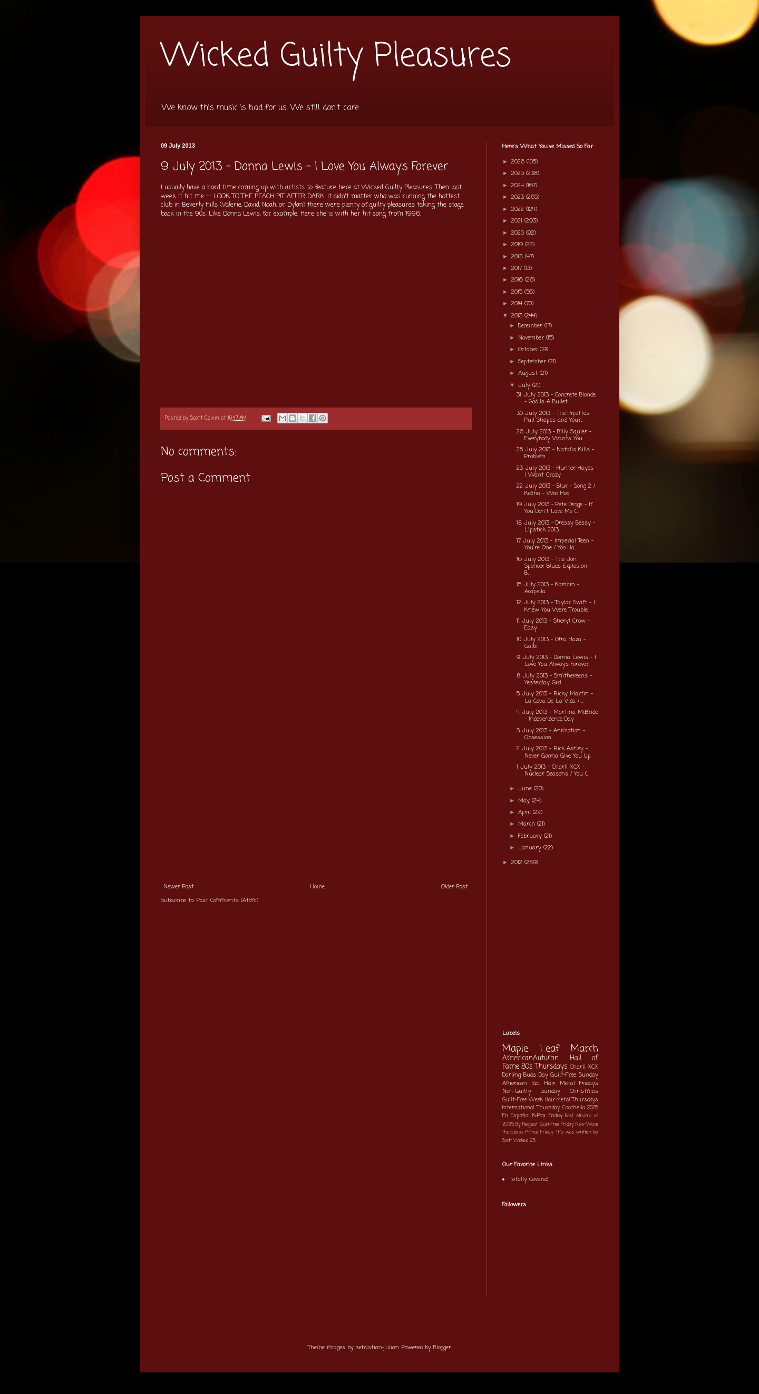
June (526, 789)
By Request (526, 1124)
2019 (518, 244)
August (529, 373)
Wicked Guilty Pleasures (336, 57)
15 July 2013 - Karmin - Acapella (548, 588)
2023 (518, 197)
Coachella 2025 (580, 1108)
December (531, 326)
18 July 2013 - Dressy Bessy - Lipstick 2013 (556, 526)
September (533, 361)
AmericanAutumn (530, 1058)
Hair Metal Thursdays (572, 1100)
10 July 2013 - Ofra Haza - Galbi (551, 643)
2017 (517, 268)
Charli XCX (584, 1067)
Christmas (584, 1091)
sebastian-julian (377, 1347)
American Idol (521, 1083)
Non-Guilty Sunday (531, 1091)
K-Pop (539, 1116)
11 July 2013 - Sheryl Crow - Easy (553, 624)
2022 (518, 209)
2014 (517, 303)
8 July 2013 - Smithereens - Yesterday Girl (554, 679)
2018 (518, 257)
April (525, 812)
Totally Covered (529, 1179)
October (529, 349)
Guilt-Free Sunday (574, 1075)
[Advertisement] (316, 798)
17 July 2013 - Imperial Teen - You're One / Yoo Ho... (555, 544)
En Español (516, 1116)
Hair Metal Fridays (571, 1083)
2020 (518, 233)
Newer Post (178, 887)
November (532, 338)
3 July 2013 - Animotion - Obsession (551, 734)
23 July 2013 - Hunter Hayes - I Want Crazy (557, 471)
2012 (517, 862)
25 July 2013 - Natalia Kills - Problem (555, 453)
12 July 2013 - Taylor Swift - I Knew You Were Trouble (556, 606)
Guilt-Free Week (522, 1100)
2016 (518, 280)
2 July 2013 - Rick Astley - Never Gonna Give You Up (554, 752)
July (525, 385)
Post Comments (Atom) (227, 900)
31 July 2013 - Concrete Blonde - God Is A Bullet (556, 398)
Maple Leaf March (550, 1049)
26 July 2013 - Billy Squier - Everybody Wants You (554, 435)
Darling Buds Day (525, 1075)
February (531, 836)
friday (555, 1116)
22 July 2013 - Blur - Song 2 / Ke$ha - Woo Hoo (556, 489)
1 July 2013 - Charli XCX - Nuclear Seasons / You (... (552, 770)
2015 (517, 292)
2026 (519, 162)
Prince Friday (539, 1132)
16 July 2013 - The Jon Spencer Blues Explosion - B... (554, 566)
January (530, 848)
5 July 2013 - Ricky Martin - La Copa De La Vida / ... (555, 697)
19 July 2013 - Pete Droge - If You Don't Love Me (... (554, 508)
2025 (518, 173)
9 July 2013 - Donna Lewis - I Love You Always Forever (556, 661)
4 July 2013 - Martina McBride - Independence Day (557, 715)
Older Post (454, 887)
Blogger (442, 1347)
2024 (518, 185)
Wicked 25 (524, 1140)
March (527, 824)
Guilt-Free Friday (557, 1124)
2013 (517, 316)
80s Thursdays (544, 1066)
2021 (517, 221)
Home (317, 887)
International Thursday (531, 1108)
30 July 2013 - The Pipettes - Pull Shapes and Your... (555, 416)
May (525, 801)
